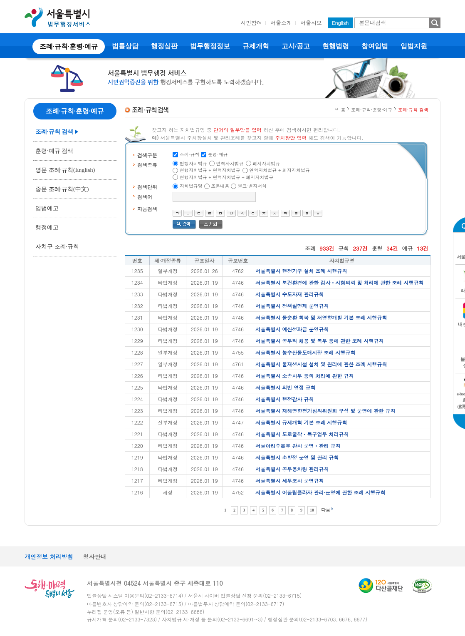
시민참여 (251, 23)
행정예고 (47, 227)
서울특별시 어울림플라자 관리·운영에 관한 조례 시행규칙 (320, 492)
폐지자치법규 (266, 163)
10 (312, 510)
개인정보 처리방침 (49, 556)
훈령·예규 (218, 154)
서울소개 (281, 23)
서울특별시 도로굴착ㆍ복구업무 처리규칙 (302, 433)
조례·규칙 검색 (54, 132)
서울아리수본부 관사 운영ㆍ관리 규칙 (297, 445)
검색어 (144, 196)
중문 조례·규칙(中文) (62, 189)
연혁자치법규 (230, 163)
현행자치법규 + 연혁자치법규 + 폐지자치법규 (227, 177)
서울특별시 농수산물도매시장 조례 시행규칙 (305, 352)
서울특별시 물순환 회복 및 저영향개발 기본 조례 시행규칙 (321, 317)
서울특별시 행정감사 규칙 (284, 398)
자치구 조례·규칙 (57, 246)
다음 (325, 510)
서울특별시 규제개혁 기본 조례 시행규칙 (301, 422)
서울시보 (311, 23)
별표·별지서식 (252, 186)
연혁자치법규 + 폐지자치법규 (279, 170)
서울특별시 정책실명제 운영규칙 (292, 305)
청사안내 (94, 556)
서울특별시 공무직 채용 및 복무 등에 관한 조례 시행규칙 (319, 340)
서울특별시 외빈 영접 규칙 (285, 387)
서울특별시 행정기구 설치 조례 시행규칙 (301, 270)
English (340, 22)
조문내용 (220, 186)
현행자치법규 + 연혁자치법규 (210, 170)
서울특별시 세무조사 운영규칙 (289, 480)
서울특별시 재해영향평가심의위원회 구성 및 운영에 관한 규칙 (325, 410)
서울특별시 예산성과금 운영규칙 (292, 329)
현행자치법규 (193, 163)
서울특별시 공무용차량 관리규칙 (292, 468)
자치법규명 (191, 186)
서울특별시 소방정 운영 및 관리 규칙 (297, 457)
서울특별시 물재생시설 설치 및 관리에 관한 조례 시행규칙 (321, 364)
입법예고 (47, 208)
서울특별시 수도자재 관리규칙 (289, 294)
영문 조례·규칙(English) (65, 170)
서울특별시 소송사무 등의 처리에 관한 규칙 (304, 375)
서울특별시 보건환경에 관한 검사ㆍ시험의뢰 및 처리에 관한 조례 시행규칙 (339, 282)
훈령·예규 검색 (54, 151)
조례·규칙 (190, 154)
